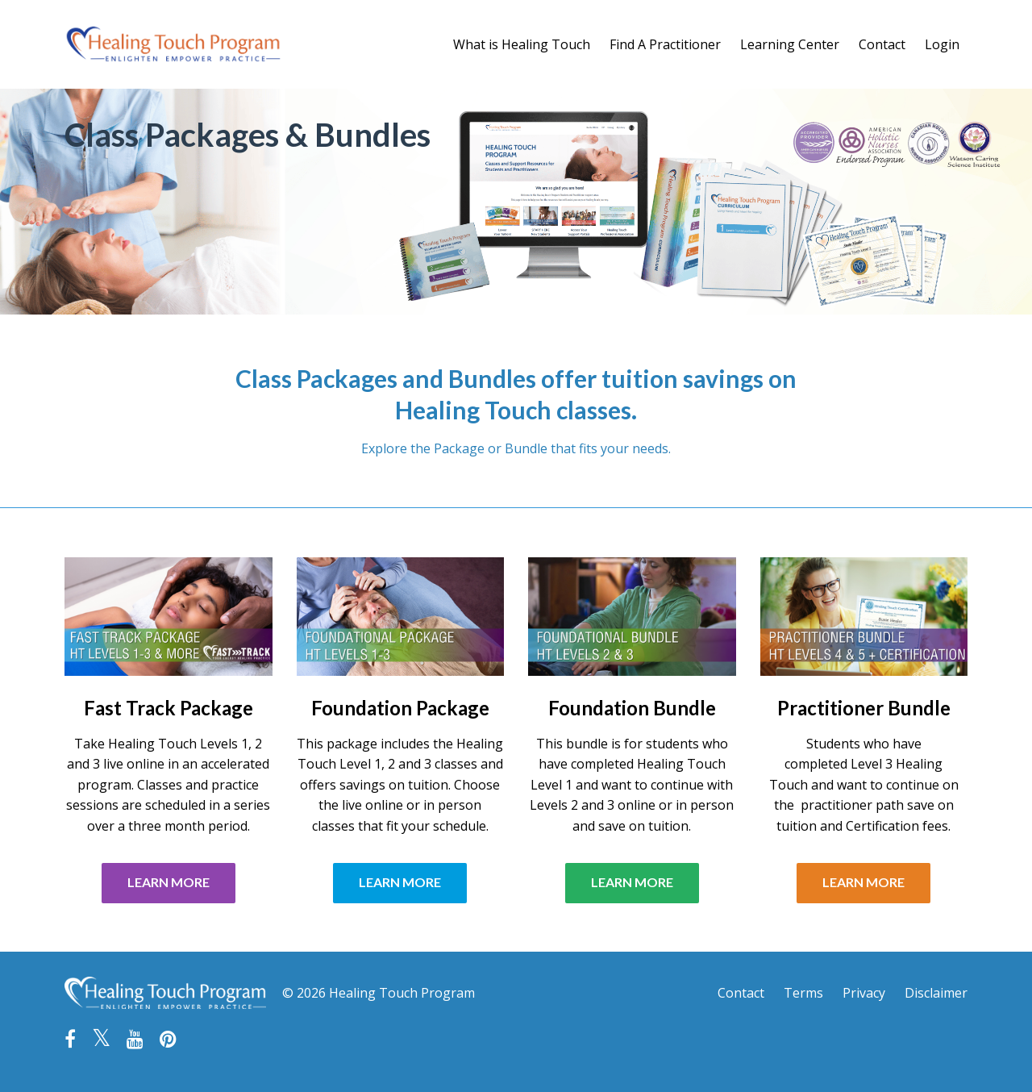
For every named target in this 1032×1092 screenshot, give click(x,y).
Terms (803, 993)
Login (942, 44)
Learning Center (789, 44)
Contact (882, 44)
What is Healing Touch (521, 44)
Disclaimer (936, 993)
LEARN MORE (168, 882)
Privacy (864, 993)
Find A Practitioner (665, 44)
